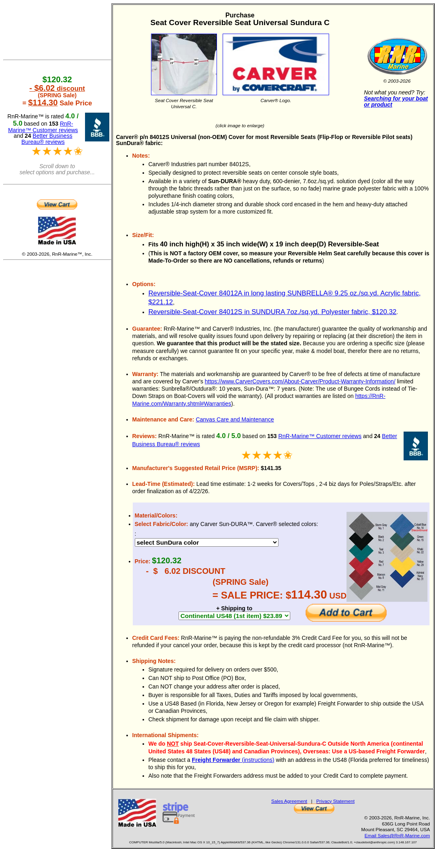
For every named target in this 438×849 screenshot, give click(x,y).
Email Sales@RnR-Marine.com (397, 835)
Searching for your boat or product (396, 101)
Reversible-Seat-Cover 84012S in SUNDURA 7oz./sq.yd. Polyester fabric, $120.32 (273, 312)
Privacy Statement (335, 801)
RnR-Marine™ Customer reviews (320, 436)
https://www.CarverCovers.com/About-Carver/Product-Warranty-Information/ (300, 381)
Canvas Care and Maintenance (235, 419)
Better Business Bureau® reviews (46, 139)
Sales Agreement (289, 801)
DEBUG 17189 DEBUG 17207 (207, 542)
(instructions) (233, 760)
